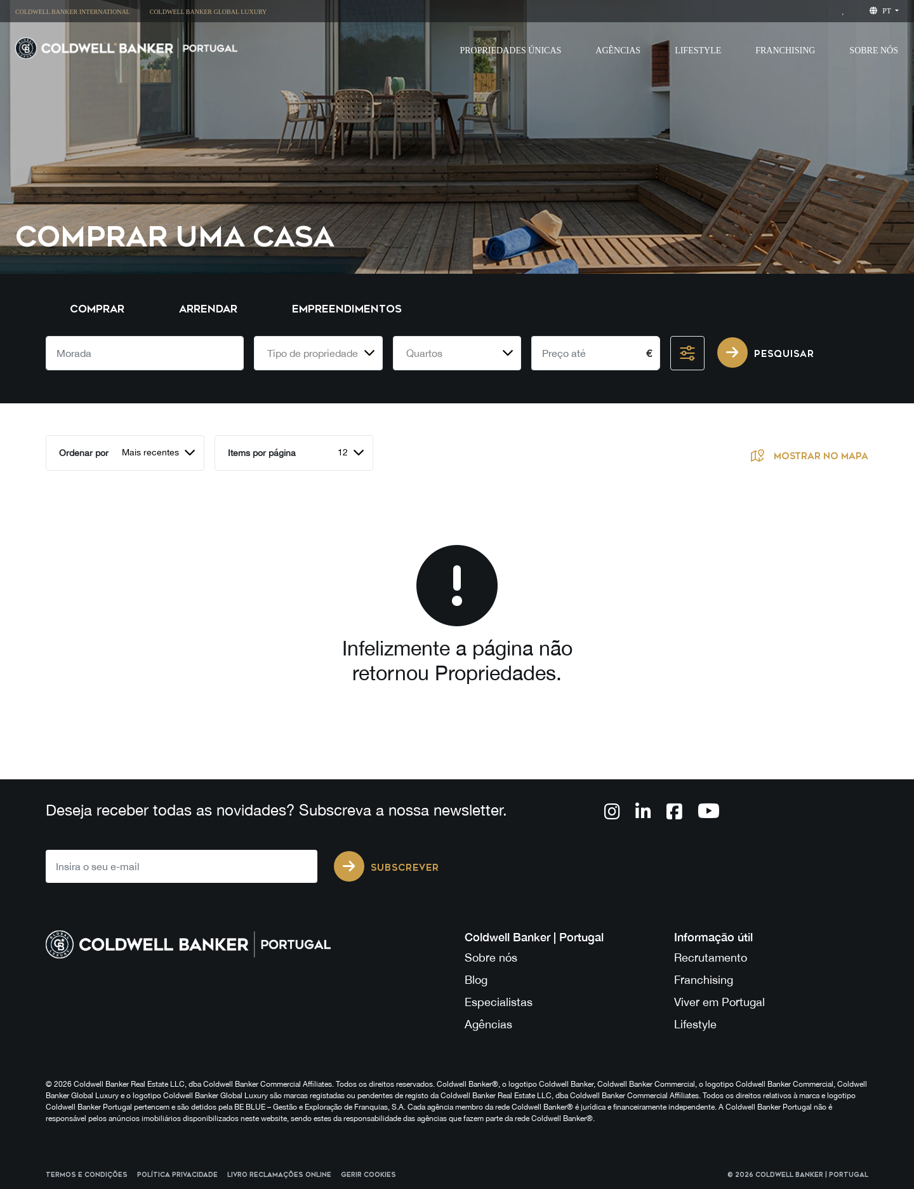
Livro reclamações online (279, 1175)
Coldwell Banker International (72, 11)
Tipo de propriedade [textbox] (312, 353)
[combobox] (318, 353)
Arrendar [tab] (208, 309)
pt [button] (881, 10)
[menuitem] (77, 11)
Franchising (785, 50)
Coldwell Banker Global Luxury (208, 11)
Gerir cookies (368, 1175)
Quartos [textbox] (424, 353)
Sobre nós (491, 957)
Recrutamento (710, 957)
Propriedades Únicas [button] (510, 50)
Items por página (262, 453)
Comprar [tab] (97, 309)
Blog (476, 979)
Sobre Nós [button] (873, 50)
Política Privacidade (177, 1175)
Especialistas (499, 1002)
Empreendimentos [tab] (347, 309)
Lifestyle (698, 50)
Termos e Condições (87, 1175)
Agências (488, 1024)
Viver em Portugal (719, 1002)
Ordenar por (84, 453)
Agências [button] (617, 50)
